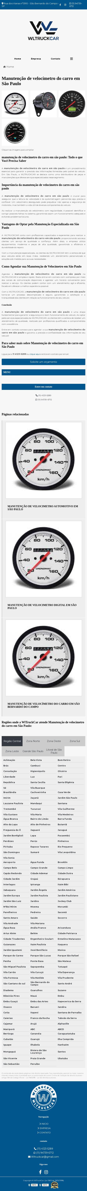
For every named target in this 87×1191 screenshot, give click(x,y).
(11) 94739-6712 (75, 4)
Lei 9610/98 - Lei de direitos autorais (41, 1078)
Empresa (36, 58)
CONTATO (44, 1132)
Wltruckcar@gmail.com (43, 1156)
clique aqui (35, 354)
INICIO (43, 1123)
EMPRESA (44, 1128)
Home (17, 58)
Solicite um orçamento (43, 361)
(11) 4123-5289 (43, 395)
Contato (55, 58)
